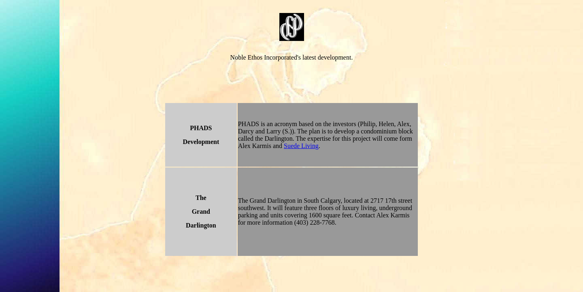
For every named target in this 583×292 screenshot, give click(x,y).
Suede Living (301, 145)
